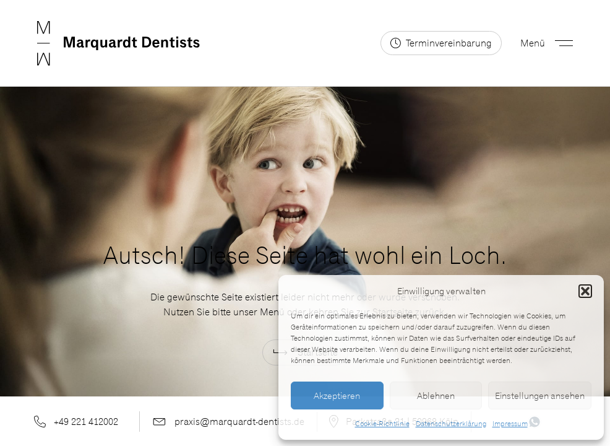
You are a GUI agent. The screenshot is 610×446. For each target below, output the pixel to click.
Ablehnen (436, 395)
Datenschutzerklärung (451, 423)
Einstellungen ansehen (540, 395)
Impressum (510, 423)
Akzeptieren (337, 395)
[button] (585, 291)
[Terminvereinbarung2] (441, 43)
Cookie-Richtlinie (382, 423)
